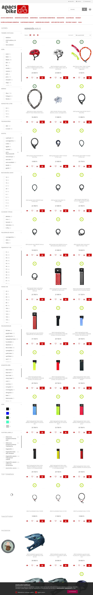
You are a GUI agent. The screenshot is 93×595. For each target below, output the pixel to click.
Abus (7, 93)
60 (6, 278)
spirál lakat (8, 356)
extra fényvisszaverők (10, 153)
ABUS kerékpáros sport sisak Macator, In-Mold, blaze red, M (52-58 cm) (34, 68)
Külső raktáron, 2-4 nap (11, 41)
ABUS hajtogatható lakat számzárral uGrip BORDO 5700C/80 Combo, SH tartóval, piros (58, 378)
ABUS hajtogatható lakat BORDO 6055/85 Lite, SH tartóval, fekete (81, 289)
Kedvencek (87, 1)
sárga (7, 82)
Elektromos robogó (27, 22)
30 (6, 294)
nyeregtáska (9, 350)
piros (7, 77)
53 (6, 258)
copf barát (8, 138)
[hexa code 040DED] (7, 413)
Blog (80, 22)
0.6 (6, 108)
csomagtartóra (10, 141)
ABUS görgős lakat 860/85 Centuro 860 (35, 245)
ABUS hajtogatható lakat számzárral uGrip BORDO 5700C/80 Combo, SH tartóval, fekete (58, 334)
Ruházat (78, 18)
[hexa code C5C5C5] (7, 426)
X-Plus (7, 228)
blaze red (8, 372)
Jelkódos (8, 216)
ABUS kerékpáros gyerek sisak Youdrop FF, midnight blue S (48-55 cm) (34, 556)
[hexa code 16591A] (7, 417)
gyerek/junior (9, 336)
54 (6, 260)
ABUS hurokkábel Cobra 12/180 (81, 511)
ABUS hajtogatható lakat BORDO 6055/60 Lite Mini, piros (58, 289)
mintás (7, 68)
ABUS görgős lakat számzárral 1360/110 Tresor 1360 (81, 245)
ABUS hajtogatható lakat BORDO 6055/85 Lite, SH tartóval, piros (34, 333)
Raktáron (8, 37)
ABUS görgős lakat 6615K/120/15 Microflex (81, 112)
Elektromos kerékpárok (47, 18)
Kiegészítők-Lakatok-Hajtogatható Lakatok (11, 457)
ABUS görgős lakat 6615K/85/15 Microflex (34, 156)
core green (8, 387)
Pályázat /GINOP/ (71, 22)
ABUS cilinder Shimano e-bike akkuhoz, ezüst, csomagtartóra (58, 112)
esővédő (8, 149)
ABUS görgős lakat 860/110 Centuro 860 (58, 200)
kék (7, 62)
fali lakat (8, 330)
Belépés (71, 1)
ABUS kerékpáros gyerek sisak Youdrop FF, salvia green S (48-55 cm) (81, 556)
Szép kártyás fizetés (57, 22)
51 (6, 252)
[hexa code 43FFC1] (7, 422)
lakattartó (8, 345)
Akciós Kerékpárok (7, 18)
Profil (79, 1)
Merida (8, 99)
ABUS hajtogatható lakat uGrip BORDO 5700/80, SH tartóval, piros (82, 466)
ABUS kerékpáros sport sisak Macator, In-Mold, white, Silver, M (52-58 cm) (58, 68)
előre (7, 240)
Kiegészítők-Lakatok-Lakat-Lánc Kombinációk (11, 463)
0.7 (6, 111)
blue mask (8, 375)
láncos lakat (9, 347)
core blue (8, 384)
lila (6, 65)
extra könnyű (9, 156)
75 (6, 300)
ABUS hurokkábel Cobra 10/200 (34, 511)
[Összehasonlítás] (37, 77)
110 (7, 311)
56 (6, 266)
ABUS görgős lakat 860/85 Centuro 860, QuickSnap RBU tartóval (58, 245)
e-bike (7, 144)
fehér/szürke (9, 398)
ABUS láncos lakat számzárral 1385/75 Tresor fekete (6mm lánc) (34, 112)
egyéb (7, 146)
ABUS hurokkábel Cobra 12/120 (58, 511)
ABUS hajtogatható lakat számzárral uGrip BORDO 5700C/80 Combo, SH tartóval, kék (81, 334)
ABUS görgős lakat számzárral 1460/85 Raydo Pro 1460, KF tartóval (34, 289)
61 (6, 280)
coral (7, 381)
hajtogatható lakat (11, 339)
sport (7, 359)
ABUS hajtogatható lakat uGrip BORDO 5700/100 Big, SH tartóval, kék (35, 422)
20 (6, 188)
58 (6, 272)
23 (6, 291)
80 (6, 302)
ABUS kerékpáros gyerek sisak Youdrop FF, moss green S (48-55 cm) (58, 556)
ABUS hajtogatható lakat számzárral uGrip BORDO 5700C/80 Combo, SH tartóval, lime (34, 378)
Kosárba (42, 77)
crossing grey (9, 390)
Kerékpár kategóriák (21, 18)
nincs (7, 219)
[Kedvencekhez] (32, 77)
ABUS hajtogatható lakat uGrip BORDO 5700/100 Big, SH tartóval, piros (81, 422)
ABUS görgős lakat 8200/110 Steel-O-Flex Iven (82, 156)
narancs (8, 71)
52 (6, 255)
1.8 (6, 117)
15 (6, 183)
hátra (7, 243)
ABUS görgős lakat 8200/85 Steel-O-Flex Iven (34, 200)
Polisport (8, 96)
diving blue (9, 392)
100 (7, 308)
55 (6, 263)
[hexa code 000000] (7, 409)
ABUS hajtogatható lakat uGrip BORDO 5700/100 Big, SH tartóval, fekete (81, 378)
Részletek (27, 77)
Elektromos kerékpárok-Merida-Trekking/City (11, 444)
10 (6, 177)
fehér (7, 57)
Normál (8, 222)
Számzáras (8, 225)
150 (7, 317)
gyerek (7, 168)
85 (6, 305)
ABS (7, 126)
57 (6, 269)
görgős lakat (9, 333)
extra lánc (8, 159)
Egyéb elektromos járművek (10, 22)
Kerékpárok (34, 18)
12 (6, 180)
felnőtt (7, 165)
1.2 (6, 114)
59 (6, 275)
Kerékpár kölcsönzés (42, 22)
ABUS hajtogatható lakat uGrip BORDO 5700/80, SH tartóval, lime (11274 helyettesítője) (58, 467)
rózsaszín (8, 80)
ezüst (7, 54)
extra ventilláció (10, 162)
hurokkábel (9, 342)
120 (7, 314)
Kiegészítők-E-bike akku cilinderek (10, 452)
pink (7, 74)
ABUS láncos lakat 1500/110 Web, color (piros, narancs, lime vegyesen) (81, 68)
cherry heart (9, 378)
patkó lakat (9, 353)
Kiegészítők (60, 18)
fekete (7, 60)
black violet (9, 370)
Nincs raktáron (10, 45)
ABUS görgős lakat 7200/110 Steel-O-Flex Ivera (58, 156)
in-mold (8, 129)
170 (7, 320)
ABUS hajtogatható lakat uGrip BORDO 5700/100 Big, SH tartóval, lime (58, 422)
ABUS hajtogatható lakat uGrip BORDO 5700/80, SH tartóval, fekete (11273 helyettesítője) (35, 467)
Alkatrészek (70, 18)
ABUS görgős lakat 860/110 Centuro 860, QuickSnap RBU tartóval (81, 201)
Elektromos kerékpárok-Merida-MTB (11, 438)
